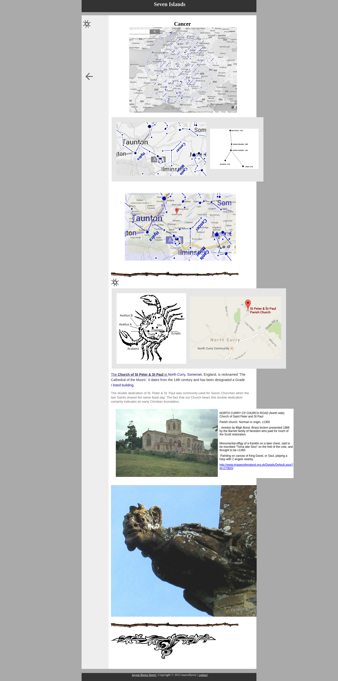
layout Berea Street (144, 675)
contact (203, 675)
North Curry (176, 374)
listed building (123, 385)
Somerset (194, 374)
